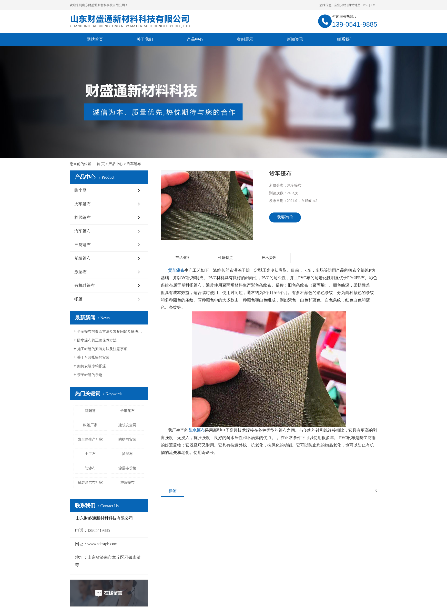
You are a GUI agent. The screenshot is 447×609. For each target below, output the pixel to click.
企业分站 (340, 5)
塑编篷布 (82, 258)
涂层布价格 (127, 468)
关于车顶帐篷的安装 (93, 357)
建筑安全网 (127, 425)
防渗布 (90, 468)
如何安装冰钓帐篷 (91, 366)
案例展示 (245, 39)
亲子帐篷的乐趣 (89, 375)
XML (373, 5)
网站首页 (95, 39)
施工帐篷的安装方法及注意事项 (102, 349)
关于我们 (145, 39)
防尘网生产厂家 (90, 439)
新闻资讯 (295, 39)
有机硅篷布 (84, 285)
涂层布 (80, 272)
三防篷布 (82, 244)
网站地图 (354, 5)
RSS (365, 5)
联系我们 (345, 39)
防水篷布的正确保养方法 (97, 340)
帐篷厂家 (90, 425)
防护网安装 (127, 439)
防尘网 (80, 190)
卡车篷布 (127, 411)
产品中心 (195, 39)
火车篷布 (82, 204)
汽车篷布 (134, 164)
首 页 (101, 164)
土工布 (90, 454)
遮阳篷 (90, 411)
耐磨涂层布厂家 (90, 482)
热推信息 (325, 5)
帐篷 (78, 299)
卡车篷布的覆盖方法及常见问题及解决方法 (110, 331)
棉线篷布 (82, 217)
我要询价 (285, 217)
